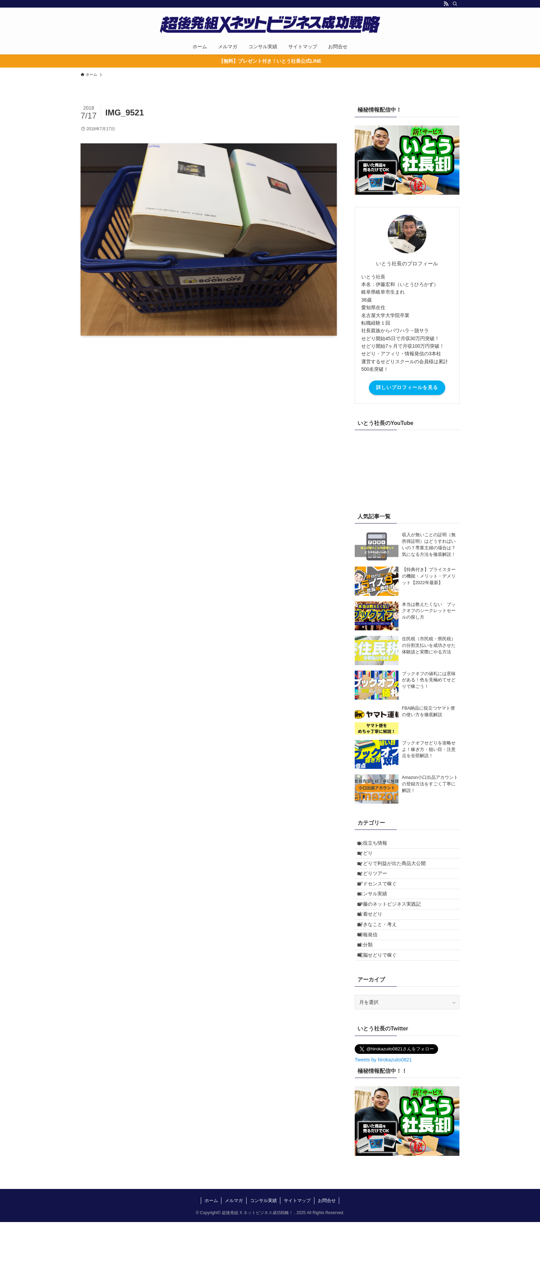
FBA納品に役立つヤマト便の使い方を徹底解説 (428, 711)
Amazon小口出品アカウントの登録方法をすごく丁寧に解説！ (430, 784)
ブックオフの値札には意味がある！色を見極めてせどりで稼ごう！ (429, 680)
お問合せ (327, 1250)
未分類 (370, 988)
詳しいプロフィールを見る (407, 387)
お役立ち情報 (377, 845)
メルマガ (234, 1250)
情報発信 (373, 974)
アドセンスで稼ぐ (382, 902)
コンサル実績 (377, 916)
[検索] (454, 4)
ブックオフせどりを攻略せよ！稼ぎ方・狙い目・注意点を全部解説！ (429, 750)
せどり (370, 859)
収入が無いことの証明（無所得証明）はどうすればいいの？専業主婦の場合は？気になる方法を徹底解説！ (429, 544)
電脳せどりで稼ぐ (382, 1002)
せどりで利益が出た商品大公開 (397, 873)
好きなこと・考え (382, 960)
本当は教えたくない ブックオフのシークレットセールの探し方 (429, 611)
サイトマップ (297, 1250)
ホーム (211, 1250)
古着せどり (375, 945)
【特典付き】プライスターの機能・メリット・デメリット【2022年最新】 (429, 576)
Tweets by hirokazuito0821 (383, 1109)
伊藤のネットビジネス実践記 (394, 931)
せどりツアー (377, 888)
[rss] (446, 4)
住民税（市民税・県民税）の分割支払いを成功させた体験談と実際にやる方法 (429, 645)
